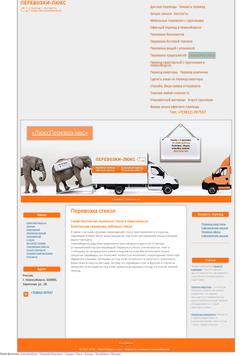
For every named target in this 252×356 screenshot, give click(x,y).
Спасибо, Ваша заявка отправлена (175, 86)
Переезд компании (194, 72)
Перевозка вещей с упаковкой (172, 48)
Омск (79, 353)
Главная (118, 199)
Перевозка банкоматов (167, 34)
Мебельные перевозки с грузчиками (177, 20)
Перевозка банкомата (203, 314)
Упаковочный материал (167, 99)
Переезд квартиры (164, 72)
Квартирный (33, 229)
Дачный (31, 226)
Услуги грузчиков (200, 99)
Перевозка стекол (202, 55)
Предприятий (34, 236)
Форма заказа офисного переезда (174, 106)
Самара (69, 353)
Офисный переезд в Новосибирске (175, 27)
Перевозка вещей (36, 233)
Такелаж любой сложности (169, 92)
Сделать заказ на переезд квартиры (176, 79)
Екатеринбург (29, 353)
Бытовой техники (36, 243)
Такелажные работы (38, 246)
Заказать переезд (192, 6)
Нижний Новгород (51, 353)
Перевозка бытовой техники (171, 41)
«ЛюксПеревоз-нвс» (60, 132)
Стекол (30, 239)
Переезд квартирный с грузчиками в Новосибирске (177, 63)
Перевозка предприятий (168, 55)
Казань (89, 353)
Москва (115, 353)
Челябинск (102, 353)
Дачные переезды (163, 6)
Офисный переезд (36, 222)
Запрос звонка (161, 13)
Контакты (181, 13)
